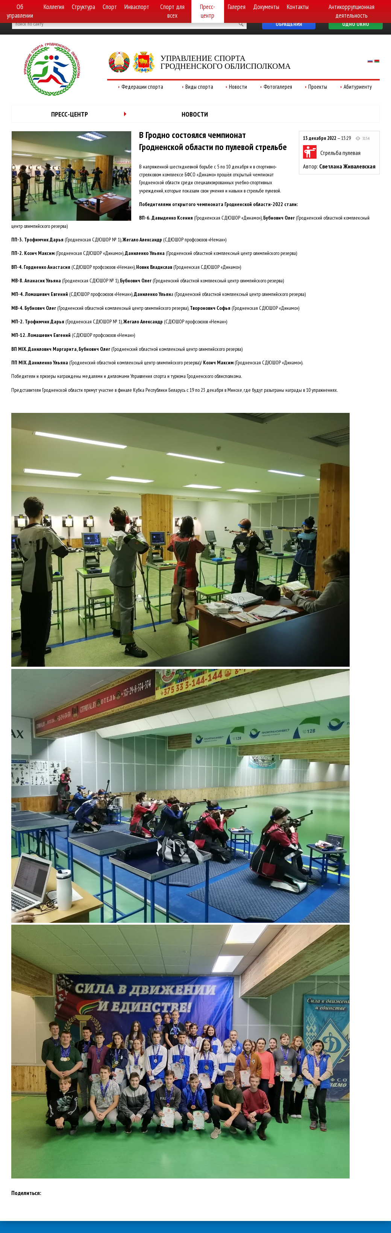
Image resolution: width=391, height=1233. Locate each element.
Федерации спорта (142, 86)
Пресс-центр (207, 11)
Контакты (298, 7)
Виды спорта (199, 86)
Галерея (237, 7)
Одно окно (355, 24)
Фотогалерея (278, 86)
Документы (266, 7)
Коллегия (54, 7)
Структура (83, 7)
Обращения (289, 24)
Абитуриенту (358, 86)
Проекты (317, 86)
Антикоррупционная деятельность (351, 11)
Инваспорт (136, 7)
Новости (238, 86)
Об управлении (20, 11)
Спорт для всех (172, 11)
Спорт (110, 7)
